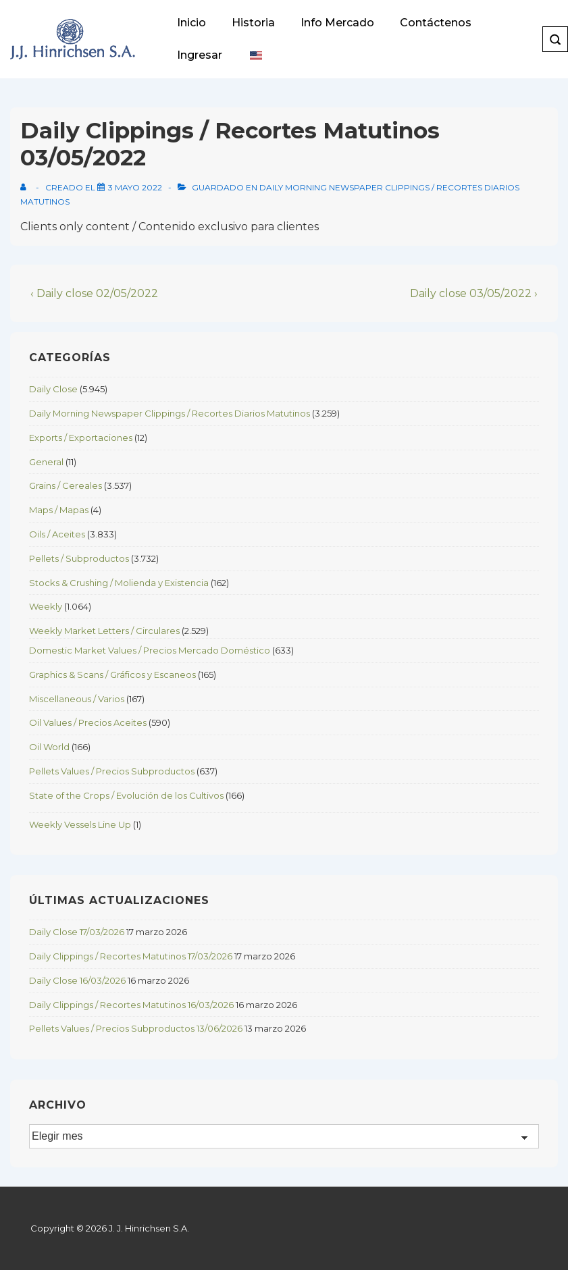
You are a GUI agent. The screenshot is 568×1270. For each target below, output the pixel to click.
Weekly (45, 606)
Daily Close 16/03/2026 (77, 980)
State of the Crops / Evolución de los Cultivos (126, 795)
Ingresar (199, 55)
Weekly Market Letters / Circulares (104, 630)
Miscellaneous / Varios (76, 698)
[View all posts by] (26, 187)
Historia (253, 22)
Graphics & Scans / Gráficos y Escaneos (112, 674)
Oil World (49, 746)
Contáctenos (435, 22)
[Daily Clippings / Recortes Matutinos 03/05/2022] (135, 187)
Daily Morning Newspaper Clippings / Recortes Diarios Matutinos (169, 413)
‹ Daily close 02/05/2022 (94, 293)
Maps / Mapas (58, 509)
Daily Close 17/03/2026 (76, 931)
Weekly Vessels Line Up (80, 824)
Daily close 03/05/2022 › (474, 293)
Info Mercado (337, 22)
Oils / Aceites (57, 534)
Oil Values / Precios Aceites (88, 722)
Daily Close (53, 388)
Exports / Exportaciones (80, 437)
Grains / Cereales (65, 485)
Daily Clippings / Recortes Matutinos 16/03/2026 (131, 1004)
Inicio (191, 22)
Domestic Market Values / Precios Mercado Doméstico (149, 650)
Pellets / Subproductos (79, 558)
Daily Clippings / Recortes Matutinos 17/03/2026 (130, 956)
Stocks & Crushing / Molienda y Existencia (119, 582)
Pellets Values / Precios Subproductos (112, 771)
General (46, 461)
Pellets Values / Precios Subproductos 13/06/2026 (135, 1028)
